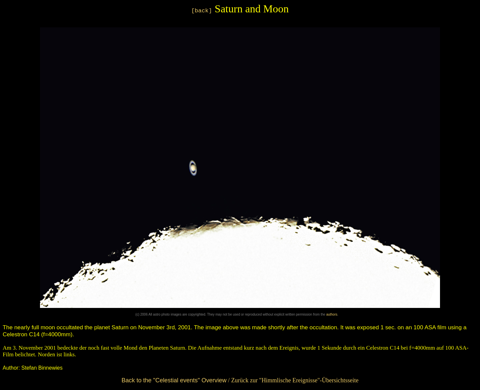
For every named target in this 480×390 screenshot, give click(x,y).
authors (331, 314)
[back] (201, 11)
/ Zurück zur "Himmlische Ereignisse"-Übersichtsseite (239, 380)
